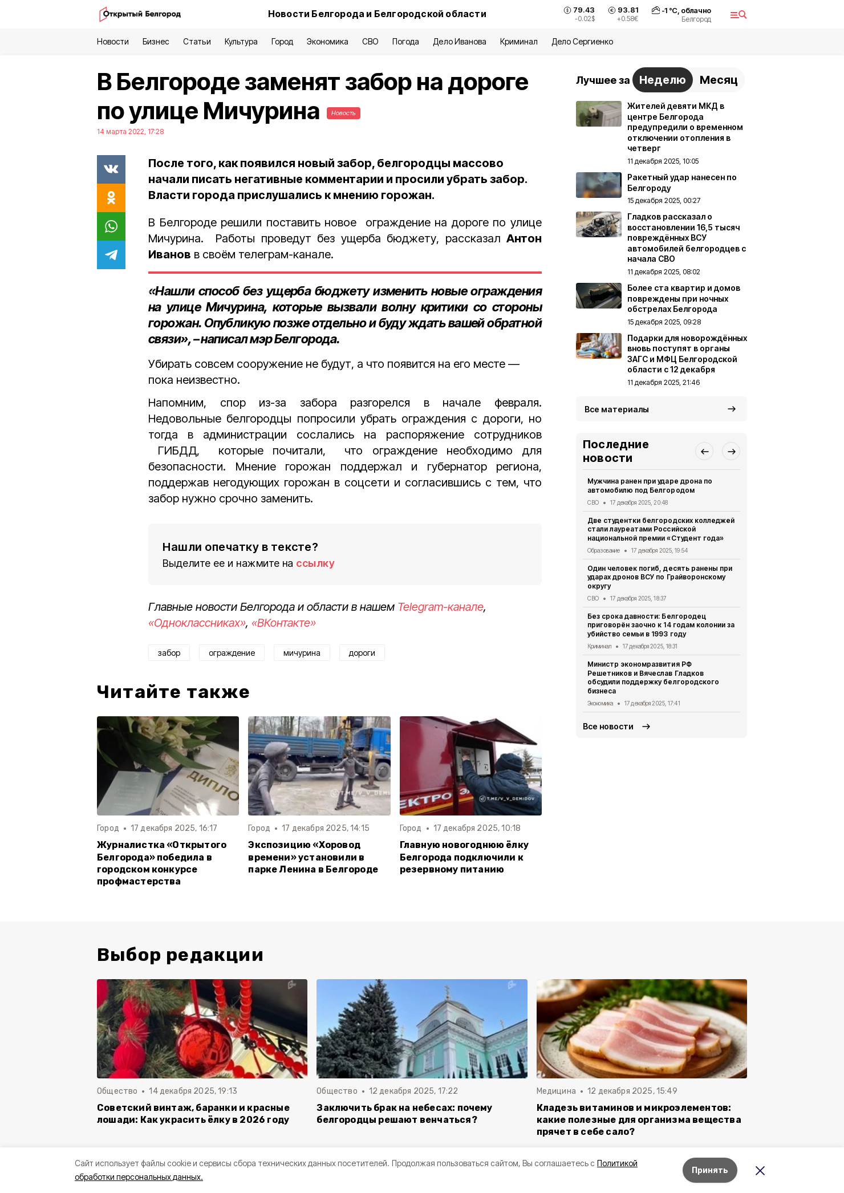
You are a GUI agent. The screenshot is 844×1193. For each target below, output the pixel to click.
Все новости (608, 726)
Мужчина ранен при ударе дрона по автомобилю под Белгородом (649, 485)
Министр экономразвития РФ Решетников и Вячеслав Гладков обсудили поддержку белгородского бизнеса (653, 677)
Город (282, 41)
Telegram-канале (440, 607)
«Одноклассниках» (197, 623)
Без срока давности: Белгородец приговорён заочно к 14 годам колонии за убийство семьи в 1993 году (661, 625)
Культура (241, 41)
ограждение (232, 653)
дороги (362, 653)
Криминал (519, 41)
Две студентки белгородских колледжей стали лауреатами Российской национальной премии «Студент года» (661, 529)
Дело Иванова (459, 41)
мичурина (301, 653)
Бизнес (156, 41)
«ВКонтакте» (283, 623)
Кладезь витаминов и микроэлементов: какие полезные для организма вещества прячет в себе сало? (639, 1119)
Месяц (719, 80)
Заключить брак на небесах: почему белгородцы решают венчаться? (404, 1113)
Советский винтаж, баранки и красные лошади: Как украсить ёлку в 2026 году (193, 1113)
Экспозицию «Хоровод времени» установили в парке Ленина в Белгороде (313, 856)
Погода (405, 41)
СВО (370, 41)
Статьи (196, 41)
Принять (710, 1170)
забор (169, 653)
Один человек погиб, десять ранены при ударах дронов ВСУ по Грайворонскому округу (659, 577)
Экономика (327, 41)
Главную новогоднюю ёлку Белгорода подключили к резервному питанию (464, 856)
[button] (704, 451)
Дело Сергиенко (582, 41)
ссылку (315, 563)
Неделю (662, 80)
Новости (113, 41)
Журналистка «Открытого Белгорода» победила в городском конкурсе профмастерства (161, 862)
